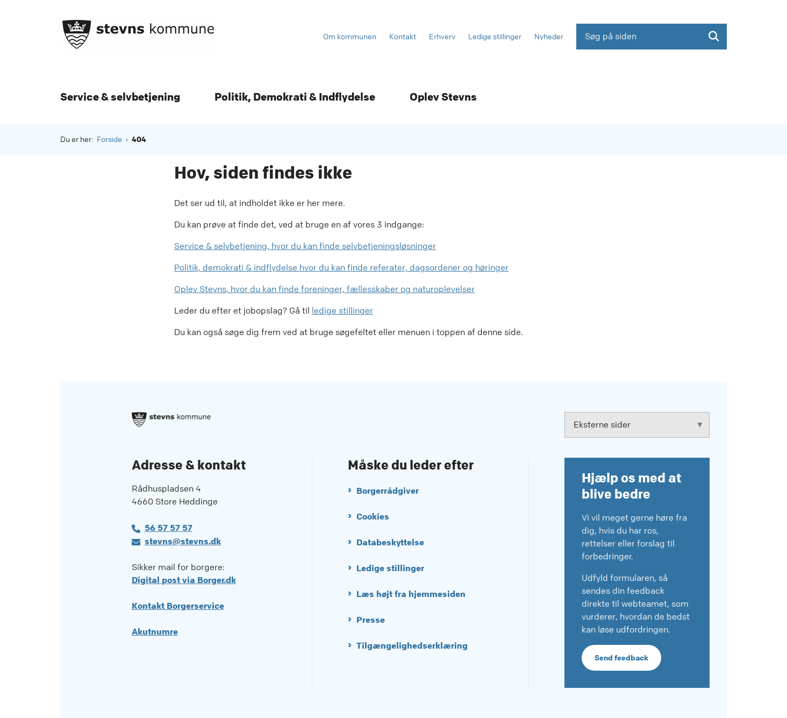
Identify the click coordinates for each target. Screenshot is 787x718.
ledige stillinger (342, 310)
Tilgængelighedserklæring (412, 645)
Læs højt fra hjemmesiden (411, 594)
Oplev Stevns (443, 97)
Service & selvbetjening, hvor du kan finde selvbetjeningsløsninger (305, 246)
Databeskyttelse (390, 542)
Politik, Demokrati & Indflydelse (294, 97)
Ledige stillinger (390, 568)
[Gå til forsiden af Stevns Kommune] (138, 36)
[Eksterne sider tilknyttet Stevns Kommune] (637, 425)
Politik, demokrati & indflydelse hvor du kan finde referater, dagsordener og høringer (341, 267)
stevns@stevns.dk (183, 541)
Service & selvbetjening (120, 97)
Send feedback (621, 657)
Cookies (372, 516)
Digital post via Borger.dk (184, 580)
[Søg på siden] (651, 36)
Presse (370, 619)
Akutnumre (155, 631)
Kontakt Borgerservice (178, 606)
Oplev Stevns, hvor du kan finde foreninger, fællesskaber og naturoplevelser (324, 289)
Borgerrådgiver (387, 490)
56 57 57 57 (168, 528)
